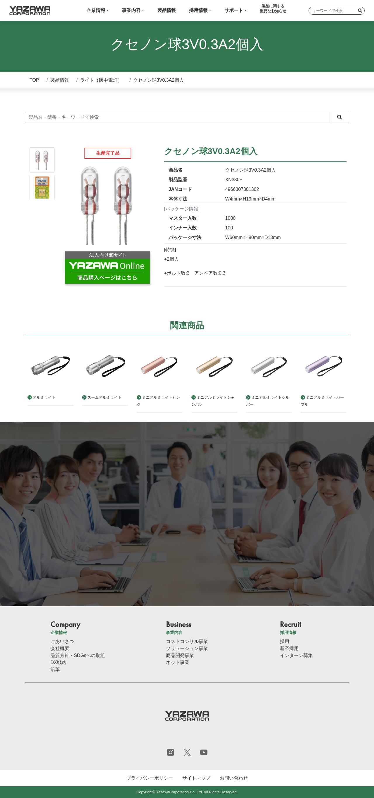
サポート (233, 10)
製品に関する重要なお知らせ (273, 8)
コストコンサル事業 (187, 641)
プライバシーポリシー (149, 778)
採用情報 (198, 10)
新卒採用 (289, 648)
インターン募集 (296, 655)
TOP (34, 80)
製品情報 (166, 10)
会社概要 (60, 648)
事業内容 (131, 10)
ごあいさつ (62, 641)
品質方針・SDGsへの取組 (78, 655)
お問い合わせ (234, 778)
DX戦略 (58, 662)
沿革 (55, 669)
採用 (284, 641)
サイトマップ (196, 778)
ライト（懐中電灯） (101, 80)
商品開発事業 (180, 655)
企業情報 (95, 10)
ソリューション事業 (187, 648)
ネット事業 (177, 662)
